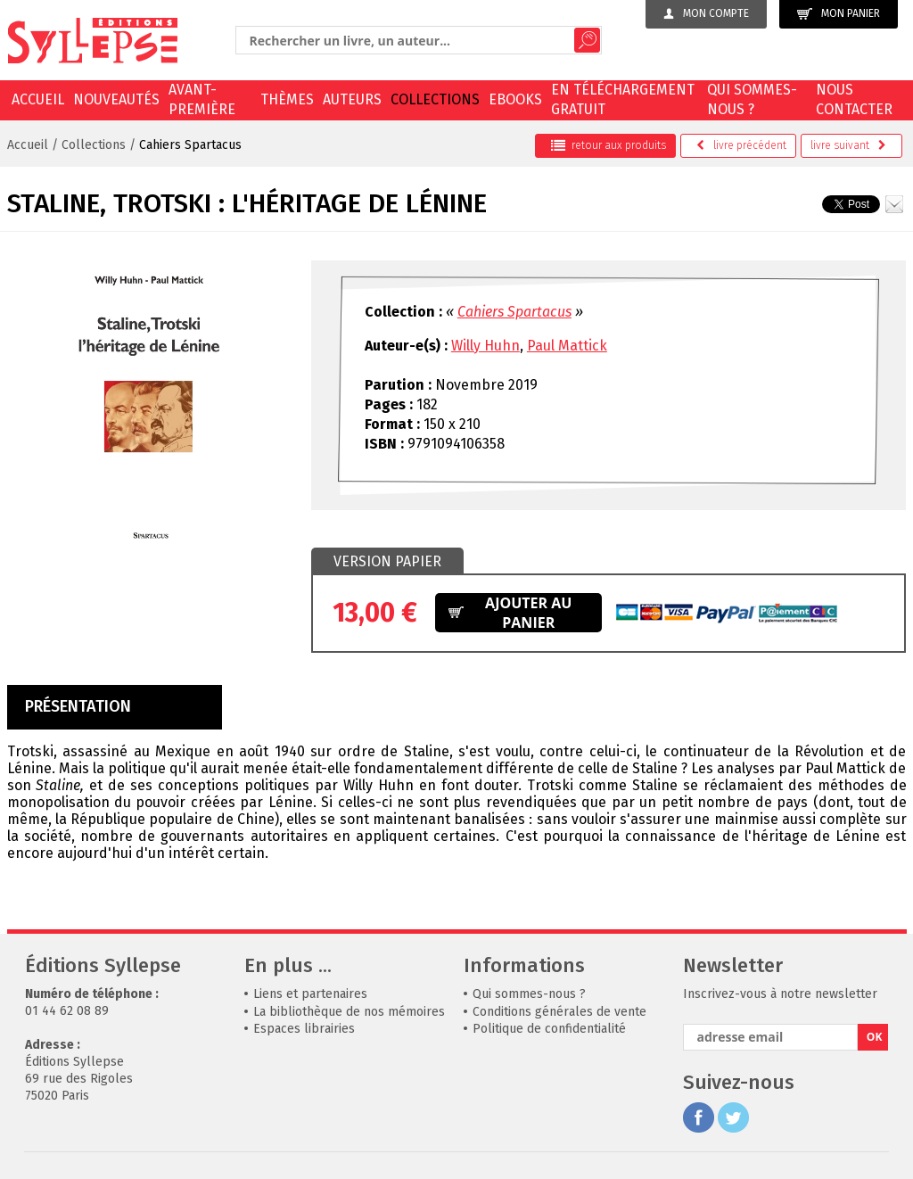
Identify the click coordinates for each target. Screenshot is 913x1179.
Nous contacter (854, 99)
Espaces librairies (304, 1028)
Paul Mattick (567, 345)
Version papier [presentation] (387, 561)
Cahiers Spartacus (190, 145)
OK (875, 1036)
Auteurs (352, 99)
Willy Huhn (485, 345)
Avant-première (202, 99)
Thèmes (287, 99)
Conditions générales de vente (559, 1011)
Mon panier (838, 14)
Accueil (38, 99)
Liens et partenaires (310, 994)
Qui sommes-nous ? (752, 99)
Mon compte (706, 13)
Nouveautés (116, 99)
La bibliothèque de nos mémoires (349, 1011)
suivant (848, 145)
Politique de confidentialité (549, 1028)
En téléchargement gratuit (623, 99)
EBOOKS (515, 99)
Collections (435, 99)
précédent (741, 145)
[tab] (387, 562)
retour (608, 145)
